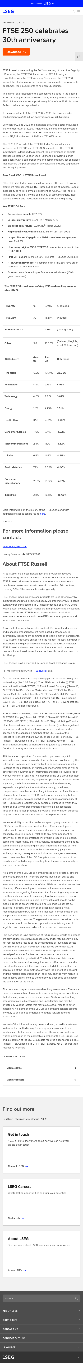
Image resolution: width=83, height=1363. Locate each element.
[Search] (73, 11)
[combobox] (38, 1298)
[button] (41, 1310)
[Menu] (79, 11)
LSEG (49, 3)
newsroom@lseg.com (15, 546)
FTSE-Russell (40, 671)
